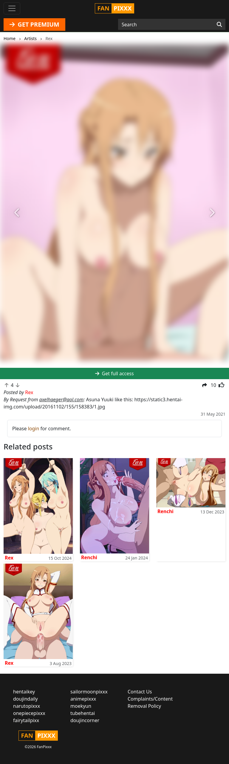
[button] (17, 213)
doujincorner (84, 720)
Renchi (89, 557)
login (33, 428)
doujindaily (25, 699)
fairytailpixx (26, 720)
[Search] (219, 24)
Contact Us (140, 691)
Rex (9, 557)
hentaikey (24, 691)
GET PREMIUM (34, 24)
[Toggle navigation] (12, 8)
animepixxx (83, 699)
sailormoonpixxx (89, 691)
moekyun (80, 706)
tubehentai (82, 713)
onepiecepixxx (29, 713)
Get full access (114, 373)
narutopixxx (26, 706)
